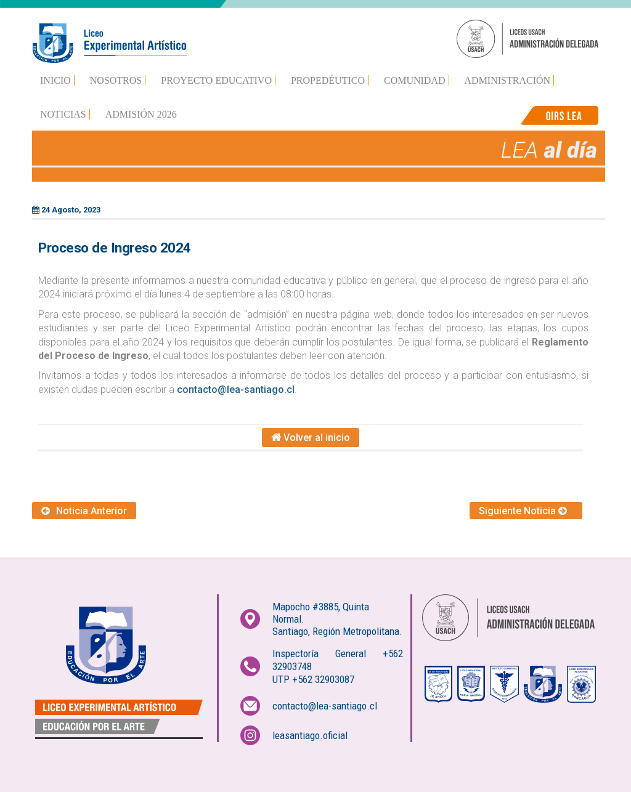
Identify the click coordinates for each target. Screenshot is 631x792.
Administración (508, 80)
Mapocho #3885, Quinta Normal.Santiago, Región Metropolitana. (337, 618)
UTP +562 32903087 (313, 679)
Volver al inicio (310, 437)
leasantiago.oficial (310, 735)
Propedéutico (328, 80)
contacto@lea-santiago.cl (236, 389)
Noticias (63, 114)
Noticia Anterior (84, 511)
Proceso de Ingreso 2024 (114, 248)
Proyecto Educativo (216, 80)
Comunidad (415, 80)
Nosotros (116, 80)
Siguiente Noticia (526, 511)
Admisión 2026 (141, 114)
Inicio (55, 80)
